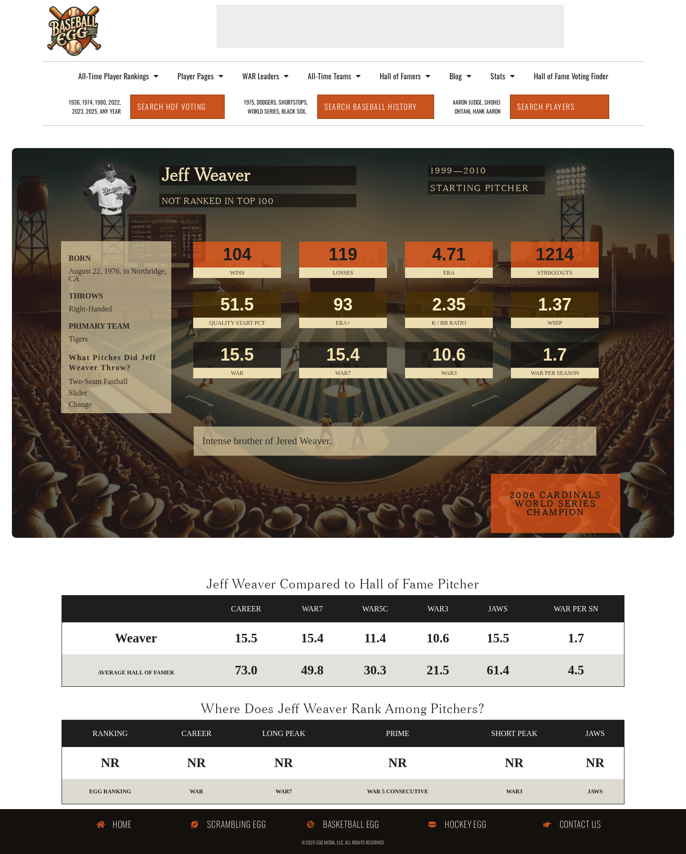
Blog (460, 76)
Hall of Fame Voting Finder (571, 76)
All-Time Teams (334, 76)
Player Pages (200, 76)
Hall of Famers (405, 76)
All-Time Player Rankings (118, 76)
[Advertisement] (390, 26)
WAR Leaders (265, 76)
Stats (502, 76)
